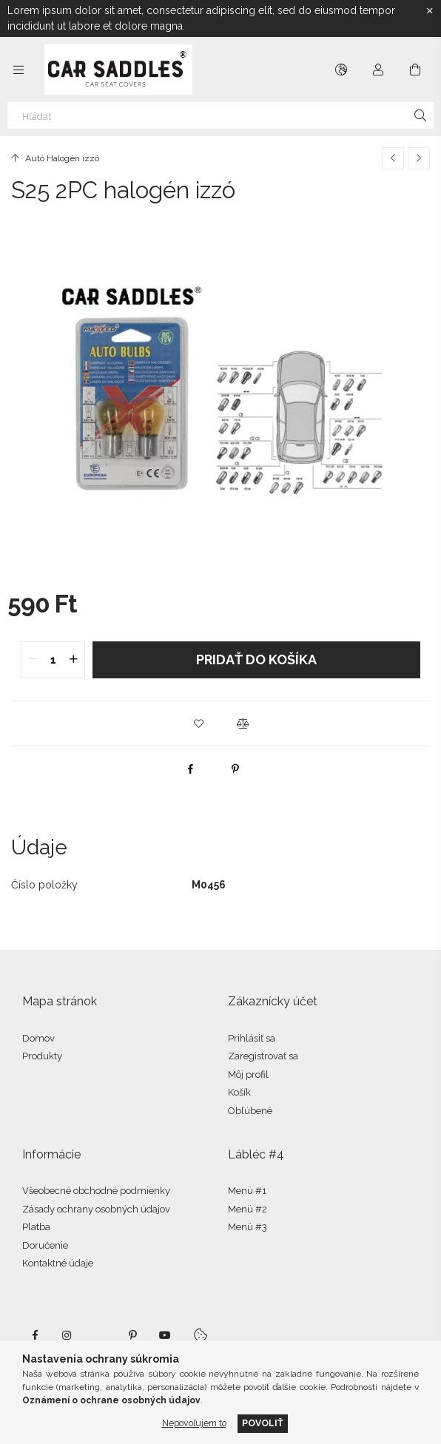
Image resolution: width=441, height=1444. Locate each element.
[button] (198, 723)
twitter (99, 1335)
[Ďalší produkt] (419, 158)
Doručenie (45, 1245)
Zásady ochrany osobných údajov (96, 1209)
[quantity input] (53, 660)
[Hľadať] (220, 115)
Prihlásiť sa (251, 1038)
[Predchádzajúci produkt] (393, 158)
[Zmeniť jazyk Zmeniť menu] (341, 69)
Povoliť (262, 1422)
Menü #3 (247, 1226)
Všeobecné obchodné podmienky (96, 1190)
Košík (239, 1092)
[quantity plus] (73, 660)
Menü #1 (247, 1190)
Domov (38, 1038)
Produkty (42, 1056)
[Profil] (378, 69)
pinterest (132, 1335)
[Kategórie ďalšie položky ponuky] (18, 69)
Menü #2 (247, 1209)
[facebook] (191, 769)
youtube (165, 1335)
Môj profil (248, 1074)
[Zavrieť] (430, 11)
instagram (67, 1335)
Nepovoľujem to (194, 1422)
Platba (36, 1226)
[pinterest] (235, 769)
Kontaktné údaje (57, 1263)
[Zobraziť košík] (415, 69)
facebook (34, 1335)
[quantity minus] (32, 660)
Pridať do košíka (256, 659)
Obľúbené (250, 1110)
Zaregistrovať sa (263, 1056)
